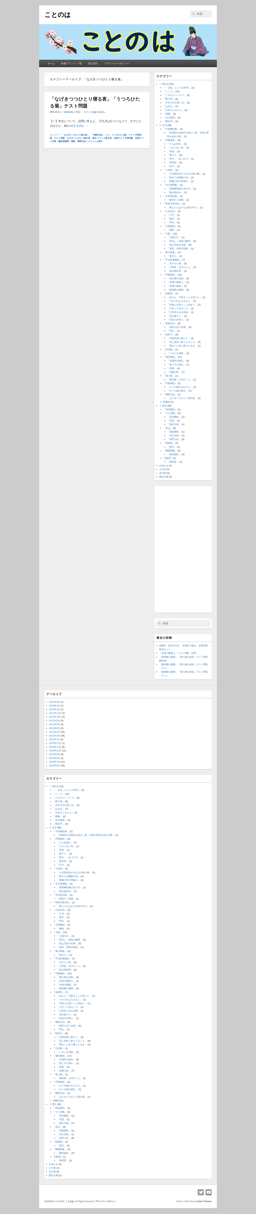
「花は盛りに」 (175, 316)
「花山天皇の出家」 (177, 244)
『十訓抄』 (169, 170)
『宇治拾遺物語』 (172, 259)
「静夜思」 (173, 461)
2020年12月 (55, 743)
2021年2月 (54, 735)
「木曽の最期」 (175, 286)
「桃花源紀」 (174, 454)
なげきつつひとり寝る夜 (78, 138)
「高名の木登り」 (176, 319)
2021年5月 (54, 728)
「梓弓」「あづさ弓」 (178, 158)
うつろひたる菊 (118, 135)
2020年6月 (54, 765)
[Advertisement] (183, 548)
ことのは (57, 14)
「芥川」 (171, 166)
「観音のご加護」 (176, 200)
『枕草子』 (169, 334)
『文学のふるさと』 (173, 110)
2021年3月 (54, 732)
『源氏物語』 (170, 357)
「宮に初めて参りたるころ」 (182, 342)
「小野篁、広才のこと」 (180, 267)
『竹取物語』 (170, 383)
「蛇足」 (171, 447)
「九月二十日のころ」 (178, 308)
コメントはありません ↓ (95, 112)
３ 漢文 (163, 405)
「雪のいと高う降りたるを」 (182, 345)
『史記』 (167, 428)
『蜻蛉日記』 (98, 135)
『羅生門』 (169, 121)
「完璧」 (171, 420)
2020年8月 (54, 758)
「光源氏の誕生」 (176, 360)
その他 (162, 469)
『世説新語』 (170, 409)
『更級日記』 (170, 323)
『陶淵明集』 (170, 450)
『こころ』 (169, 91)
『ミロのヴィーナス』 (174, 95)
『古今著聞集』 (171, 185)
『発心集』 (169, 375)
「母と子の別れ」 (176, 364)
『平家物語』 (170, 274)
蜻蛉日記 (82, 141)
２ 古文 (163, 125)
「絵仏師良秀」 (175, 271)
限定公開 (163, 476)
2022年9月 (54, 702)
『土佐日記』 (170, 211)
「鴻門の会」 (174, 439)
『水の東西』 (170, 117)
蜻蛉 (73, 141)
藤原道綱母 (63, 141)
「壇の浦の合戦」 (176, 278)
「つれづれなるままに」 (180, 301)
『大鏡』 (167, 233)
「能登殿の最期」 (176, 289)
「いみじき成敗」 (176, 353)
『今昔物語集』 (171, 129)
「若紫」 (171, 368)
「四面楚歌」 (174, 431)
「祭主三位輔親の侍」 (178, 177)
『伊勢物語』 (170, 140)
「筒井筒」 (173, 162)
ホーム (51, 63)
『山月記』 (169, 106)
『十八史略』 (170, 413)
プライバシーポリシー (116, 63)
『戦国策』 (169, 443)
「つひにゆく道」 (176, 147)
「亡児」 (171, 215)
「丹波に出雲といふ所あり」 (182, 304)
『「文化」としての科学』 (177, 87)
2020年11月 (55, 747)
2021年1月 (54, 739)
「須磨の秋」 (174, 372)
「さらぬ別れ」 (175, 144)
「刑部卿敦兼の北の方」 (180, 188)
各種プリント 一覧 (71, 63)
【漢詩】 (167, 458)
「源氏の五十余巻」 (177, 327)
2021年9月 (54, 720)
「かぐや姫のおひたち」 (180, 387)
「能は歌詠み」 (175, 192)
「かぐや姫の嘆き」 (177, 390)
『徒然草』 (169, 293)
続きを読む (79, 125)
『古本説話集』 (171, 196)
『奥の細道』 (170, 252)
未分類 (162, 473)
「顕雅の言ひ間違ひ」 (178, 181)
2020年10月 (55, 750)
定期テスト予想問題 (123, 138)
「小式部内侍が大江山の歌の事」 (184, 173)
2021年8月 (54, 724)
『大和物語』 (170, 226)
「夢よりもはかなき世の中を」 (183, 207)
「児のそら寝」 (175, 263)
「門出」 (171, 222)
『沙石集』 (169, 349)
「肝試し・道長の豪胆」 (180, 241)
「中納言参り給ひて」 (178, 338)
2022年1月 (54, 709)
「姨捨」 (171, 230)
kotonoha (68, 112)
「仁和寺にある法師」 (178, 312)
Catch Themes (204, 1201)
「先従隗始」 (174, 417)
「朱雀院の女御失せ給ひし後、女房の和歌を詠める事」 (86, 835)
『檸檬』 (167, 113)
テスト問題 (59, 138)
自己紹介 (93, 63)
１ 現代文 (164, 84)
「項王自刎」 (174, 435)
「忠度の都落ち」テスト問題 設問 (177, 653)
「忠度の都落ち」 (176, 282)
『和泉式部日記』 (172, 203)
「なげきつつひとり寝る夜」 (75, 135)
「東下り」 (173, 155)
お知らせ (163, 465)
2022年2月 (54, 705)
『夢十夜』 (169, 99)
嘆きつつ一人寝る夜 (102, 138)
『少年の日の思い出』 (174, 102)
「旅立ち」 (173, 256)
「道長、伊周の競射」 (178, 248)
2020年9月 (54, 754)
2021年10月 (55, 716)
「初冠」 (171, 151)
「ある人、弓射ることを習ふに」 (184, 297)
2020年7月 (54, 761)
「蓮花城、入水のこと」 (180, 379)
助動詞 (166, 402)
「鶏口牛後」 (174, 424)
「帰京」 (171, 218)
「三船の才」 (174, 237)
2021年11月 (55, 713)
